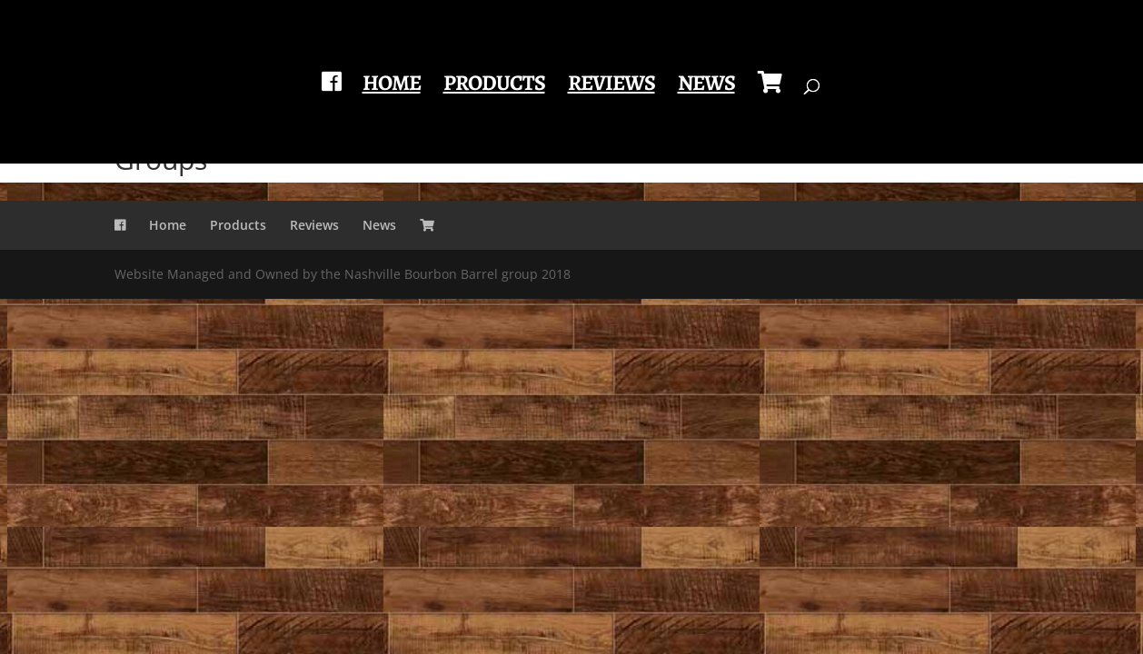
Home (392, 86)
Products (494, 86)
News (706, 86)
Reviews (611, 86)
